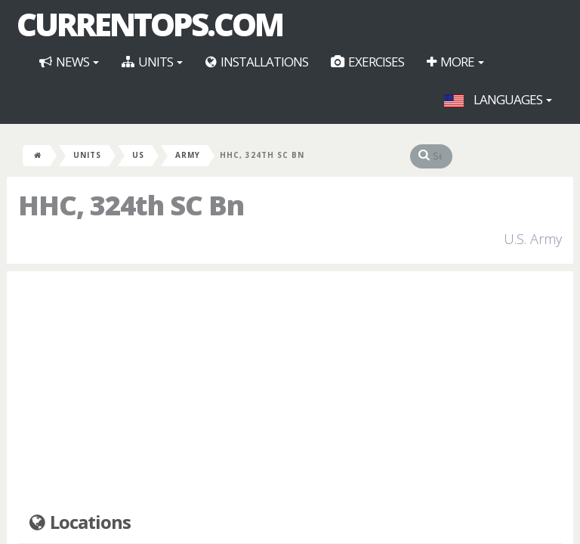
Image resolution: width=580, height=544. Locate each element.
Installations (256, 61)
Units (152, 61)
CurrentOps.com (149, 24)
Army (187, 155)
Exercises (367, 61)
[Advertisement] (290, 392)
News (69, 61)
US (138, 155)
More (455, 61)
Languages (498, 99)
